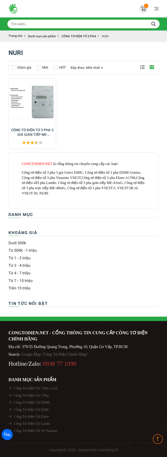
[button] (86, 67)
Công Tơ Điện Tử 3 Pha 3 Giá (35, 388)
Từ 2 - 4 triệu (19, 265)
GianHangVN (108, 450)
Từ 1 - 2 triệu (19, 258)
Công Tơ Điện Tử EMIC (32, 409)
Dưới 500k (17, 243)
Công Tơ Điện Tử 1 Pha (31, 395)
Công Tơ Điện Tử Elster (31, 416)
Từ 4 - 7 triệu (19, 273)
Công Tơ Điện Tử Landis (32, 423)
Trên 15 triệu (19, 288)
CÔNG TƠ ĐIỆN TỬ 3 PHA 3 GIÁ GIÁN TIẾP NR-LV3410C (32, 132)
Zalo (7, 434)
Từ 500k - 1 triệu (22, 250)
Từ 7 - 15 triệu (20, 281)
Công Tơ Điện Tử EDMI (32, 402)
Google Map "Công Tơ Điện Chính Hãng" (54, 354)
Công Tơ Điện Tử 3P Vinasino (35, 431)
